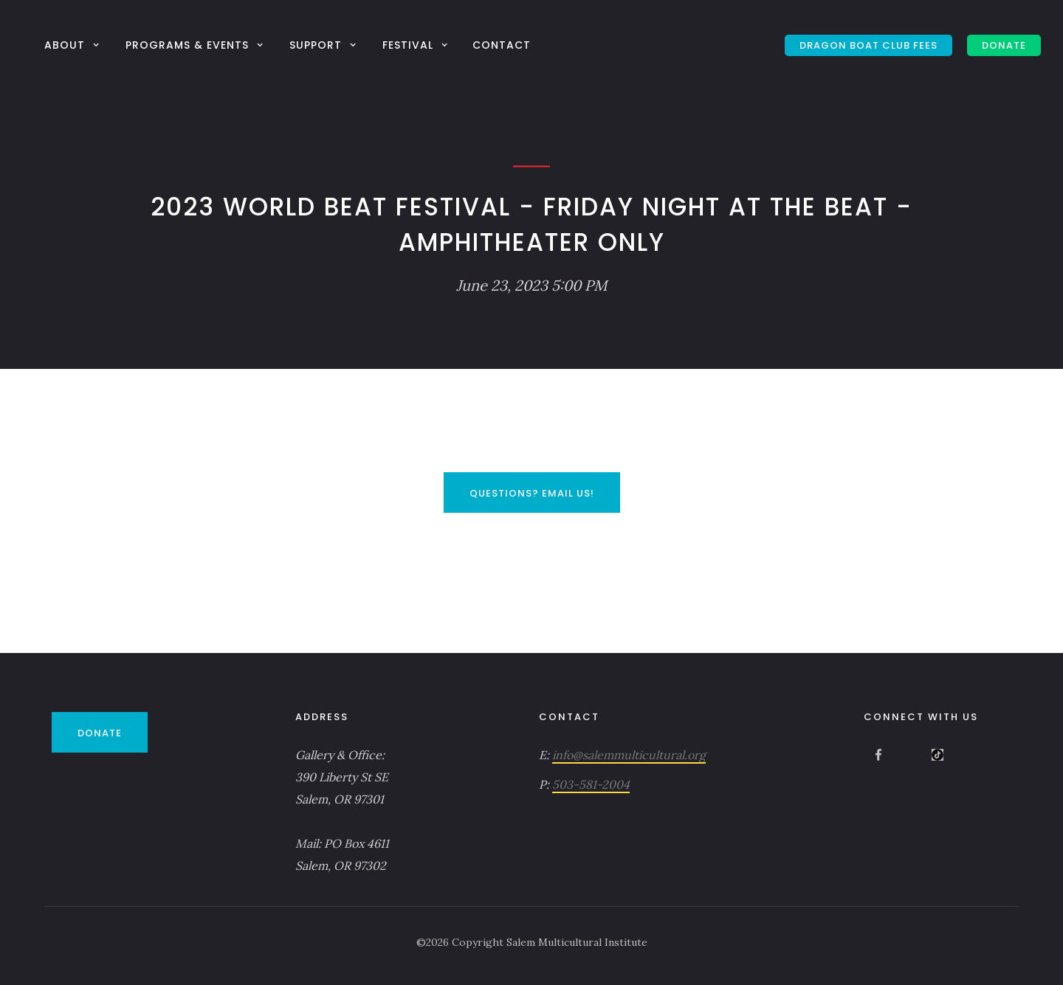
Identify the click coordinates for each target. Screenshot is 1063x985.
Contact (501, 45)
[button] (73, 44)
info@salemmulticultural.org (629, 754)
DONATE (1004, 45)
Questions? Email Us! (531, 493)
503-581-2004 (591, 784)
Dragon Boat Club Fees (868, 45)
